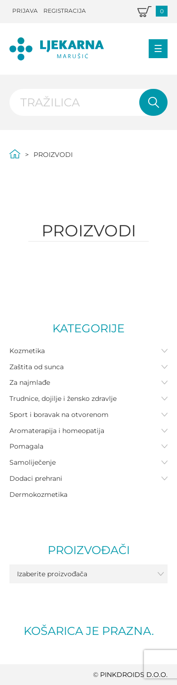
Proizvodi (53, 154)
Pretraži (153, 102)
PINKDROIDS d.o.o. (134, 674)
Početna (14, 153)
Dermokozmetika (38, 494)
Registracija (64, 10)
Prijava (25, 10)
